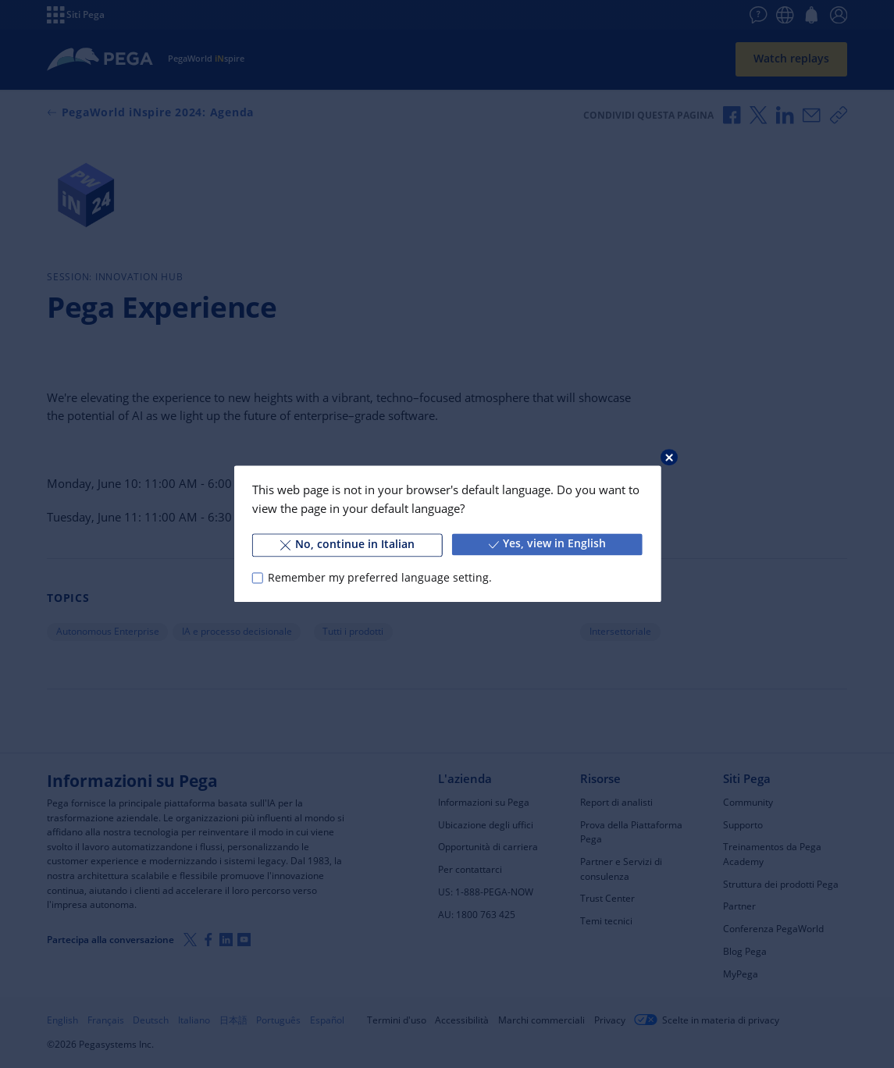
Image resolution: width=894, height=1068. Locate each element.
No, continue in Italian (347, 544)
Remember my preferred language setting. (380, 578)
